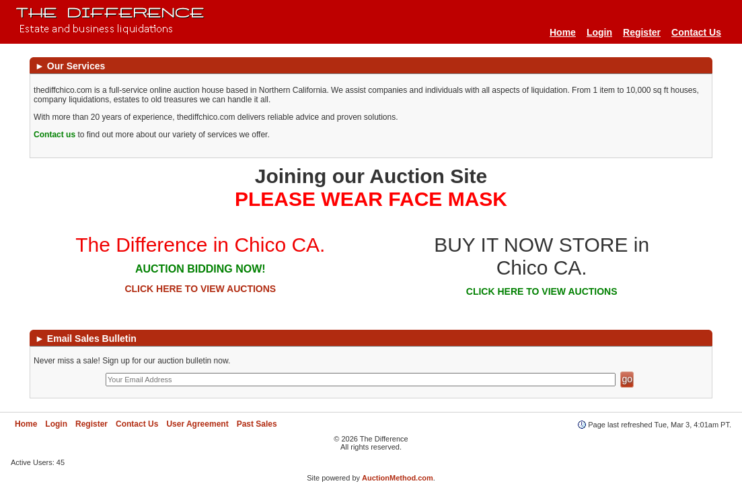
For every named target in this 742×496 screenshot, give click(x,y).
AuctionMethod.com (397, 478)
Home (563, 32)
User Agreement (197, 424)
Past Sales (257, 424)
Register (642, 32)
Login (599, 32)
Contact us (54, 134)
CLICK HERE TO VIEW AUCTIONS (200, 288)
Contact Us (696, 32)
